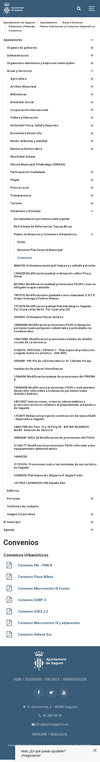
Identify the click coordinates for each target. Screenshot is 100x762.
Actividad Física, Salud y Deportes (34, 125)
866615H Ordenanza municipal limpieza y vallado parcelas (54, 265)
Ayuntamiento (12, 40)
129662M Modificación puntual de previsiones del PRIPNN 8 (54, 378)
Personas (13, 498)
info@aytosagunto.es (50, 724)
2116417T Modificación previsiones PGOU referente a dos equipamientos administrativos (54, 447)
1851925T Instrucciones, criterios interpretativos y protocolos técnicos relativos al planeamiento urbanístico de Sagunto (55, 405)
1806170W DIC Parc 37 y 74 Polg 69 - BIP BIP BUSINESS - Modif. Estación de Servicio (52, 428)
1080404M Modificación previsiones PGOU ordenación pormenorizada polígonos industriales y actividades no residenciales (53, 328)
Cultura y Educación (24, 117)
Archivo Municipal (23, 86)
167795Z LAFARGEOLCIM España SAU (39, 483)
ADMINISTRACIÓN (74, 679)
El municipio (12, 522)
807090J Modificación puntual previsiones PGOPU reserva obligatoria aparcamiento (54, 285)
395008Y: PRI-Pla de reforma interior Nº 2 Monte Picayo (52, 361)
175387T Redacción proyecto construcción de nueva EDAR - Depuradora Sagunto (54, 417)
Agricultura (18, 78)
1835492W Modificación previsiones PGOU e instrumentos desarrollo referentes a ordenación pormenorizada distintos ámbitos (54, 391)
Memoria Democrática (26, 149)
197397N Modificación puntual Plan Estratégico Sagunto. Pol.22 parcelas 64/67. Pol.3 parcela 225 (53, 307)
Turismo (16, 203)
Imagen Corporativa (21, 514)
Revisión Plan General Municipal (40, 250)
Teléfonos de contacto (23, 506)
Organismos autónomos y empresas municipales (41, 63)
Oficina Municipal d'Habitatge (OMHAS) (37, 164)
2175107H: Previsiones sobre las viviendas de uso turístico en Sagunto (55, 466)
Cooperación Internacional (29, 110)
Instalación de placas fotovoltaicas (38, 368)
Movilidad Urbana (22, 156)
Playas (14, 180)
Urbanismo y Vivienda (25, 211)
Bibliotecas (18, 94)
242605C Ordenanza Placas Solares (38, 317)
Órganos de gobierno (22, 47)
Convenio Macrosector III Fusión (44, 589)
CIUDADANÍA (33, 679)
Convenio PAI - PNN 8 (35, 565)
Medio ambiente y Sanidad (28, 141)
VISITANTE (52, 679)
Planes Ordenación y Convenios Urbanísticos (45, 234)
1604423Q (20, 456)
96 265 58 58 (50, 716)
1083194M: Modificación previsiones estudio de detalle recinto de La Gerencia (53, 340)
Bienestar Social (22, 102)
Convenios (24, 257)
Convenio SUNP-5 (32, 600)
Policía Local (19, 187)
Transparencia (20, 195)
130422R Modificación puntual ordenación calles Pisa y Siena (52, 275)
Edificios (13, 490)
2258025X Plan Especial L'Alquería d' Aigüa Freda (48, 475)
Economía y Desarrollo (26, 133)
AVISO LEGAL (58, 734)
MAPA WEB (40, 734)
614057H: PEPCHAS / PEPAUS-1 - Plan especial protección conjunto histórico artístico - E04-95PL (54, 351)
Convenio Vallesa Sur (35, 635)
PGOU (21, 242)
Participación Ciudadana (27, 172)
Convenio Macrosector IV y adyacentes (49, 623)
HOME (18, 679)
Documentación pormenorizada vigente (41, 219)
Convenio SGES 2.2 (33, 612)
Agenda (8, 530)
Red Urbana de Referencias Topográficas (43, 226)
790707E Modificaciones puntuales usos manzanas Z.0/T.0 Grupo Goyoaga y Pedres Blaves (54, 296)
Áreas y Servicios (19, 71)
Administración (17, 55)
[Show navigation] (92, 8)
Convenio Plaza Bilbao (35, 577)
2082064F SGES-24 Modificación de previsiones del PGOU (54, 437)
